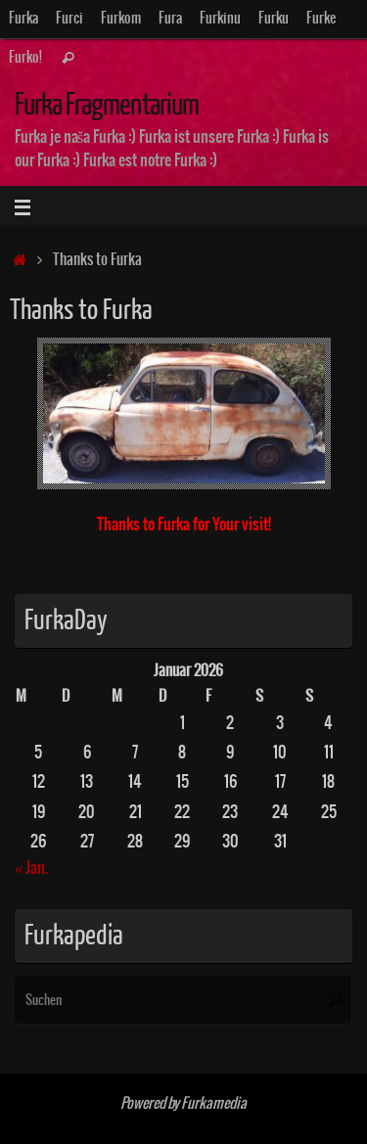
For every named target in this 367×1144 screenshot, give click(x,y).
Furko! (25, 58)
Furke (321, 18)
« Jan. (31, 868)
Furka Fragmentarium (107, 105)
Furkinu (220, 18)
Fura (170, 18)
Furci (69, 18)
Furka (23, 18)
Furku (273, 18)
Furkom (121, 18)
